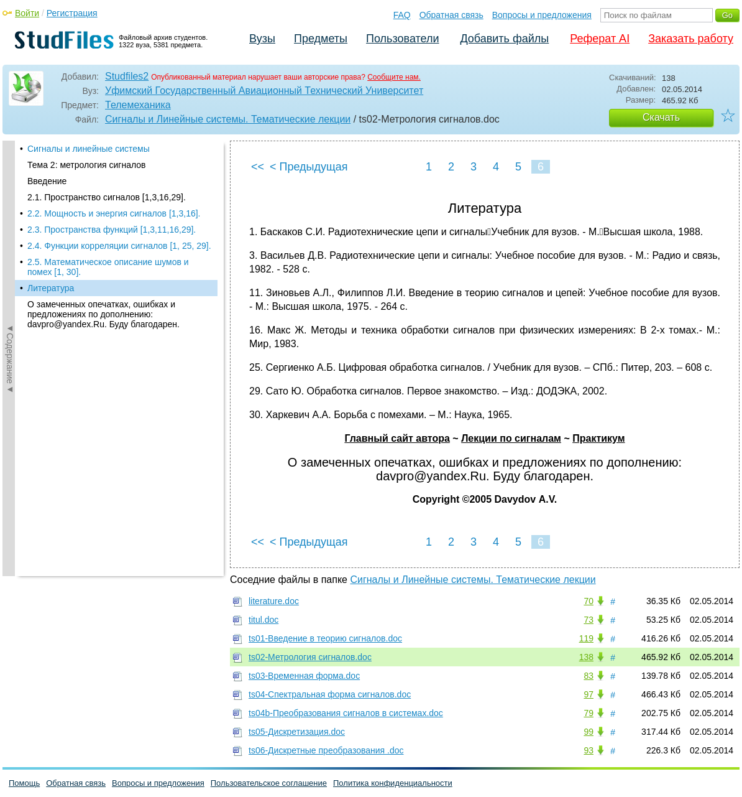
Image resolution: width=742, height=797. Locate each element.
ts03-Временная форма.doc (304, 676)
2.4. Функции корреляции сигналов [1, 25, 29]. (119, 246)
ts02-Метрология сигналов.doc (310, 657)
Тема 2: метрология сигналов (86, 165)
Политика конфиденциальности (392, 783)
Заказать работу (690, 38)
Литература (50, 288)
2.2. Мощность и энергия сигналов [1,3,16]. (114, 213)
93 (588, 750)
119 (586, 638)
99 (588, 732)
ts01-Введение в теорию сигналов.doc (325, 638)
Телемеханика (138, 105)
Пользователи (402, 38)
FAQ (402, 15)
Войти (27, 13)
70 (588, 601)
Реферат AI (600, 38)
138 (586, 657)
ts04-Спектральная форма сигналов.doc (330, 694)
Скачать (661, 117)
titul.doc (263, 620)
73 (588, 620)
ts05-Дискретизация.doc (297, 732)
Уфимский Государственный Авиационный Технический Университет (264, 90)
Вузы (262, 38)
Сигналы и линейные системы (88, 149)
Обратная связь (451, 15)
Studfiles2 (127, 76)
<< (257, 167)
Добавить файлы (504, 38)
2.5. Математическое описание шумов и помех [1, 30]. (108, 267)
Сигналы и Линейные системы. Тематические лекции (227, 119)
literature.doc (274, 601)
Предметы (320, 38)
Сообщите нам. (394, 77)
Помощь (24, 783)
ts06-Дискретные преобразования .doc (326, 750)
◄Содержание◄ (10, 358)
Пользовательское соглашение (269, 783)
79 (588, 713)
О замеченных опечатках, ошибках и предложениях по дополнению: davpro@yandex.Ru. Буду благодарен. (103, 314)
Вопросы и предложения (542, 15)
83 (588, 676)
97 (588, 694)
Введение (46, 181)
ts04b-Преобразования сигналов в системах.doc (346, 713)
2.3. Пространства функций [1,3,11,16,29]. (111, 230)
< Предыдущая (309, 167)
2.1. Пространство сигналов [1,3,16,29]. (106, 197)
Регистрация (72, 13)
